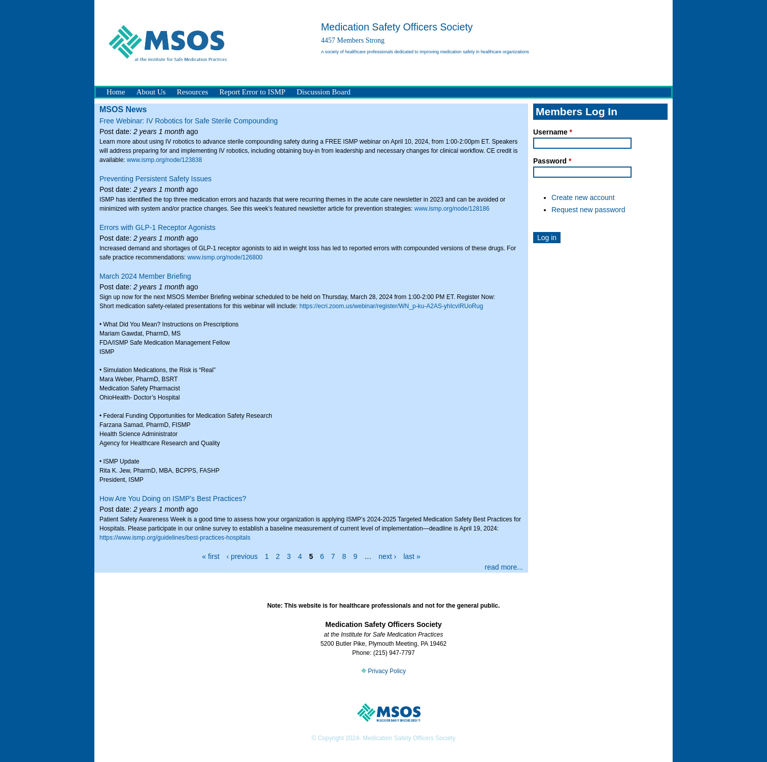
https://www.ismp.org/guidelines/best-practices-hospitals (174, 537)
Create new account (583, 197)
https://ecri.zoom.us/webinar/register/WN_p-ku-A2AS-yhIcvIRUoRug (391, 306)
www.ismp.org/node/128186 (452, 208)
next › (387, 556)
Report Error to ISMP (252, 92)
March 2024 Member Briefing (145, 276)
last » (411, 556)
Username (552, 132)
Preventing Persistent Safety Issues (155, 179)
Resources (192, 92)
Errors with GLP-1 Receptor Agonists (157, 227)
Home (116, 92)
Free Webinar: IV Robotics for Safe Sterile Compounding (188, 121)
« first (210, 556)
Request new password (588, 210)
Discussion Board (324, 92)
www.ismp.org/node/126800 (224, 257)
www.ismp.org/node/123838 (164, 159)
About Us (151, 92)
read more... (504, 567)
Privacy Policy (383, 671)
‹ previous (242, 556)
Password (552, 161)
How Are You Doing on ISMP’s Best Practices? (172, 498)
